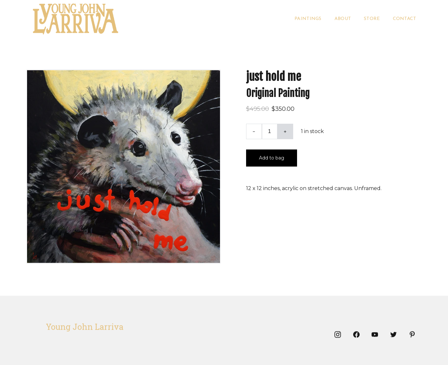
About (342, 18)
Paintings (308, 18)
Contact (404, 18)
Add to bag (271, 158)
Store (372, 18)
